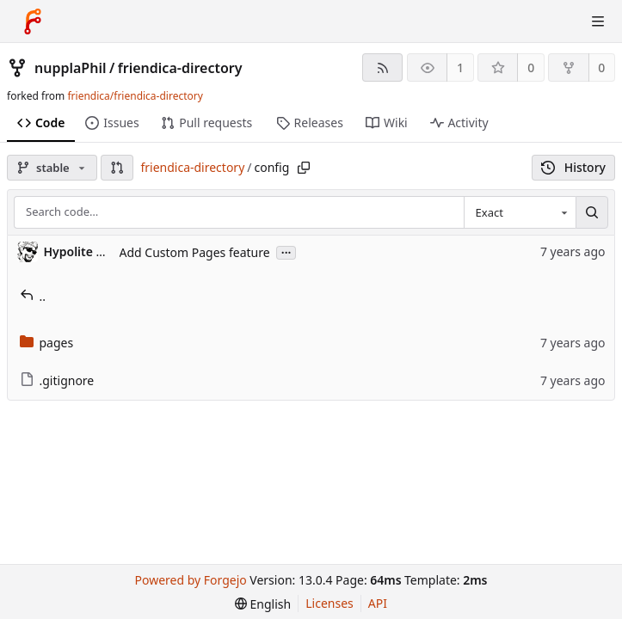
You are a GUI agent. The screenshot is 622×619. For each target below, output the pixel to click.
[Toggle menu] (597, 21)
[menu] (263, 604)
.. (33, 296)
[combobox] (520, 212)
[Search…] (592, 212)
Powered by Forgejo (191, 580)
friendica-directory (180, 68)
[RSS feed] (382, 67)
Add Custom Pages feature (195, 252)
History (573, 167)
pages (47, 342)
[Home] (33, 21)
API (377, 603)
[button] (117, 168)
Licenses (329, 603)
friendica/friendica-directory (134, 96)
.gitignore (57, 380)
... (286, 251)
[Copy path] (304, 168)
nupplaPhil (70, 68)
